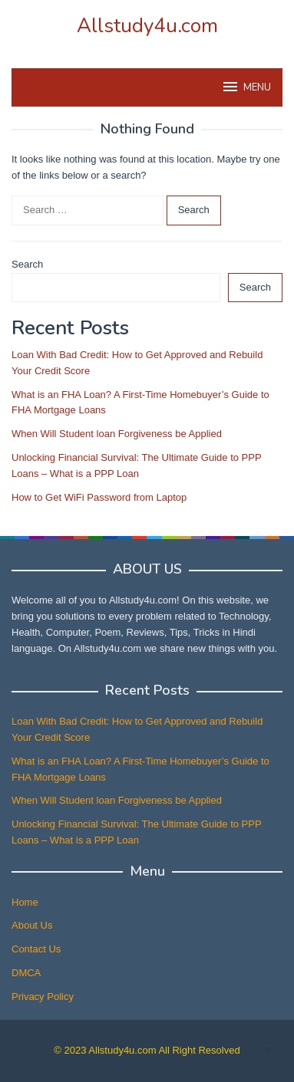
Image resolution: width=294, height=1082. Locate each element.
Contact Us (36, 949)
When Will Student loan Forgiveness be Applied (117, 433)
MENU (246, 86)
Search (27, 264)
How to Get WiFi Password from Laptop (99, 497)
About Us (32, 925)
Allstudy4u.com (147, 25)
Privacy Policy (43, 996)
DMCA (26, 972)
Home (25, 902)
